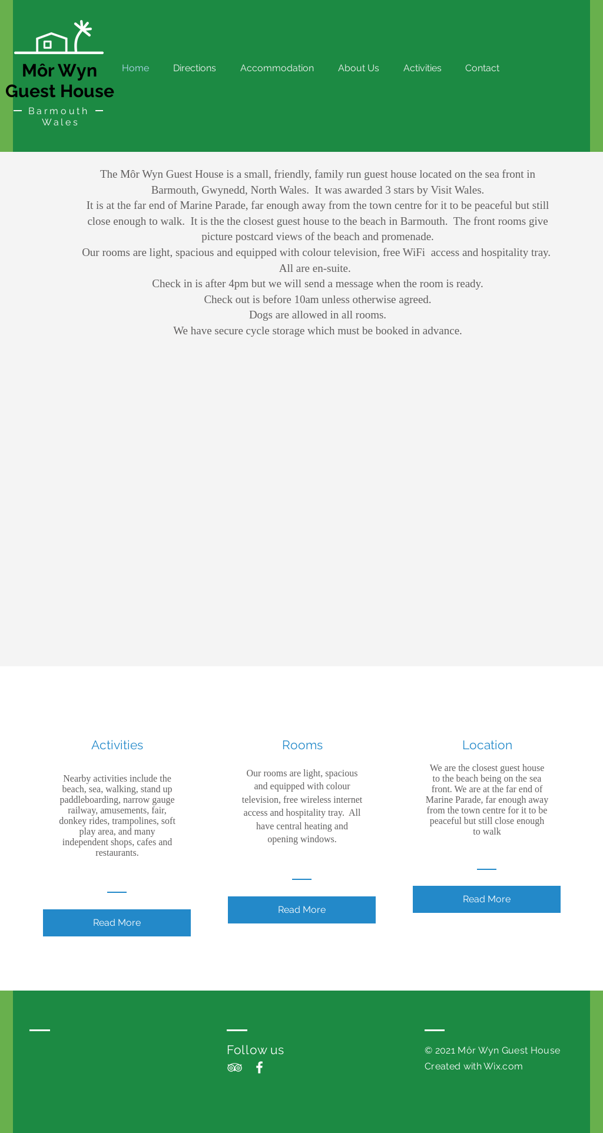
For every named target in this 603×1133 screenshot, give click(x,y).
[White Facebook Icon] (259, 1067)
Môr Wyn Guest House (59, 80)
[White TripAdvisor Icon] (235, 1067)
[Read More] (117, 922)
